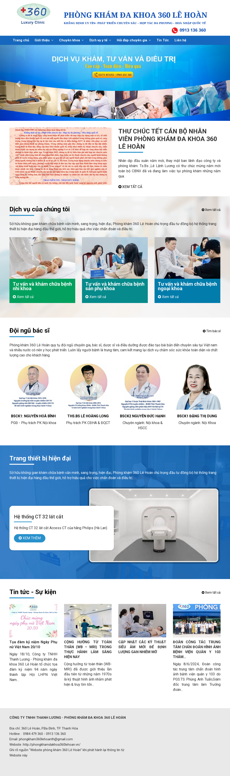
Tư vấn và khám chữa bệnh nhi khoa (42, 286)
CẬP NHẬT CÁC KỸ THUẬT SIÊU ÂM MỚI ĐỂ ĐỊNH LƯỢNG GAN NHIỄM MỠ (142, 647)
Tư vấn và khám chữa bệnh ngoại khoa (187, 286)
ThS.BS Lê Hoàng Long (88, 416)
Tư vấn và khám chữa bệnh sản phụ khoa (114, 286)
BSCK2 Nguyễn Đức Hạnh (142, 416)
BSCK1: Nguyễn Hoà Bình (33, 416)
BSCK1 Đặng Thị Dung (197, 416)
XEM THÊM (30, 538)
